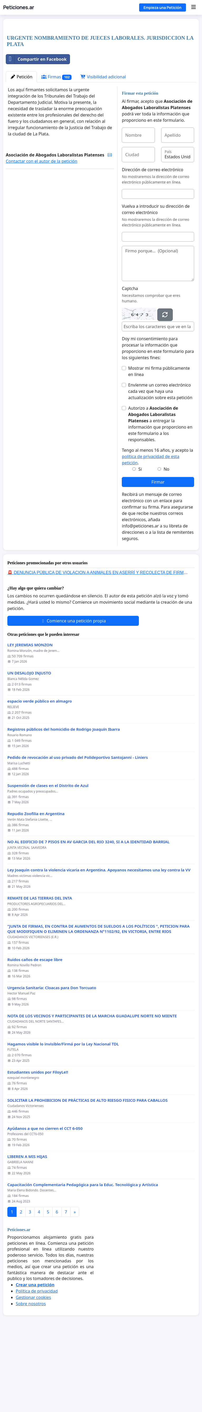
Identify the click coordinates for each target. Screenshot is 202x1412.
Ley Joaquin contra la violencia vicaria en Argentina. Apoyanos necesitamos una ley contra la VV (98, 943)
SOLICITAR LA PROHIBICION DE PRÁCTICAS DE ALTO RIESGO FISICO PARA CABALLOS (87, 1173)
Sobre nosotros (31, 1377)
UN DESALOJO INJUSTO (29, 746)
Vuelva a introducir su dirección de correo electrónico (156, 283)
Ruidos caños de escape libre (34, 1033)
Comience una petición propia (73, 694)
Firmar (158, 555)
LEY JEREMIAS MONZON (30, 718)
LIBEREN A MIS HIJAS (27, 1230)
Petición (21, 150)
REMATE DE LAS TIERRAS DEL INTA (39, 971)
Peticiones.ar (18, 7)
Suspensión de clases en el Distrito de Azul (48, 859)
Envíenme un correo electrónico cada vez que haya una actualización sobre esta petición (160, 465)
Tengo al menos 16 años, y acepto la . (157, 530)
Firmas (56, 151)
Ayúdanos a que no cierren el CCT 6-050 (45, 1202)
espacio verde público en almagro (39, 774)
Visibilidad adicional (103, 150)
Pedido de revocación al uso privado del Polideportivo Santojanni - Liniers (77, 831)
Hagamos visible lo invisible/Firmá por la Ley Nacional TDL (63, 1117)
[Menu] (193, 7)
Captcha (130, 362)
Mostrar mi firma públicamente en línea (159, 445)
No (166, 543)
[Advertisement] (101, 64)
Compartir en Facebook (36, 133)
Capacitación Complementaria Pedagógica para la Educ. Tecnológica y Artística (82, 1258)
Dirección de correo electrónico (152, 243)
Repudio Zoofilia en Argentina (35, 887)
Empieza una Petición (162, 7)
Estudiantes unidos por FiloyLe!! (37, 1145)
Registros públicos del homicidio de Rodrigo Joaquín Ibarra (63, 802)
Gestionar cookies (33, 1371)
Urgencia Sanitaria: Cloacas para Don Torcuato (51, 1061)
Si (140, 543)
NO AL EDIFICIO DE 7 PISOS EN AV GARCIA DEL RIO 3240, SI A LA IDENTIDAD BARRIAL (88, 915)
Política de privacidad (37, 1365)
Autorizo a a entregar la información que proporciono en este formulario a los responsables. (160, 497)
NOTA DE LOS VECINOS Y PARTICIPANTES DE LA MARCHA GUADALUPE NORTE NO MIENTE (92, 1089)
